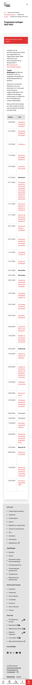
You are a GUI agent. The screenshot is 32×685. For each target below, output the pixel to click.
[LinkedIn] (20, 653)
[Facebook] (8, 653)
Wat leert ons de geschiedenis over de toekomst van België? (25, 157)
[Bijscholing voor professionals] (16, 579)
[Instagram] (11, 653)
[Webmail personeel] (16, 629)
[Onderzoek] (11, 593)
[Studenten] (11, 515)
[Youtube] (17, 653)
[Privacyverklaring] (12, 670)
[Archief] (6, 17)
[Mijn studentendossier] (16, 641)
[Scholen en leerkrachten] (15, 529)
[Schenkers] (11, 536)
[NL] (5, 12)
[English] (18, 677)
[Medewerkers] (13, 543)
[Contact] (10, 610)
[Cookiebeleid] (11, 672)
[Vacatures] (11, 603)
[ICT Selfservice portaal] (16, 621)
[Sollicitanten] (12, 539)
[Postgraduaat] (12, 574)
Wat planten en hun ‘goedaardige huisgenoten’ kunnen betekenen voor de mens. (25, 438)
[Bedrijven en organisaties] (16, 525)
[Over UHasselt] (12, 596)
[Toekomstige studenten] (15, 511)
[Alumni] (10, 522)
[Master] (10, 556)
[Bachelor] (10, 552)
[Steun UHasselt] (12, 607)
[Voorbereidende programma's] (16, 569)
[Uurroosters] (14, 638)
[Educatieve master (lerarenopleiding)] (16, 560)
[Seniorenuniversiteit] (9, 14)
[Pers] (9, 532)
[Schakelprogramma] (14, 565)
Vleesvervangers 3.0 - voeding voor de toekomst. (25, 356)
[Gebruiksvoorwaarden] (14, 668)
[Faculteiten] (11, 600)
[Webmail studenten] (16, 633)
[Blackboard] (13, 625)
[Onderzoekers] (12, 518)
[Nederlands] (11, 677)
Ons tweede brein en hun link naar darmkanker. (24, 306)
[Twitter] (13, 653)
